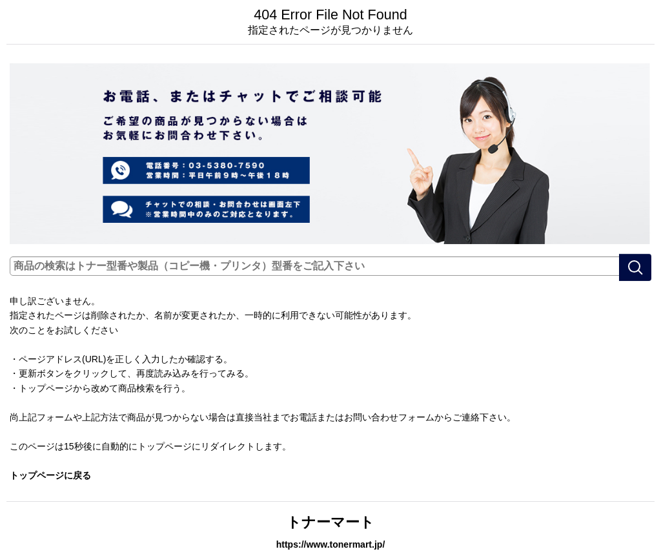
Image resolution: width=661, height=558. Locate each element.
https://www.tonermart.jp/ (330, 544)
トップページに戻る (50, 475)
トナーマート (330, 522)
